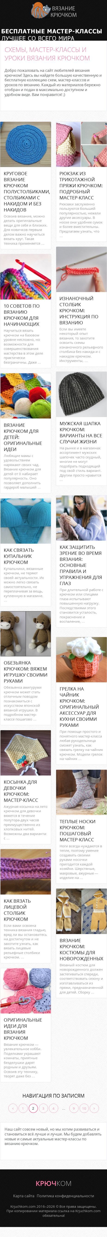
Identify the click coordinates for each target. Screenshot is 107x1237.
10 (84, 1108)
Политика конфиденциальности (65, 1196)
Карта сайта (23, 1196)
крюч (54, 1183)
